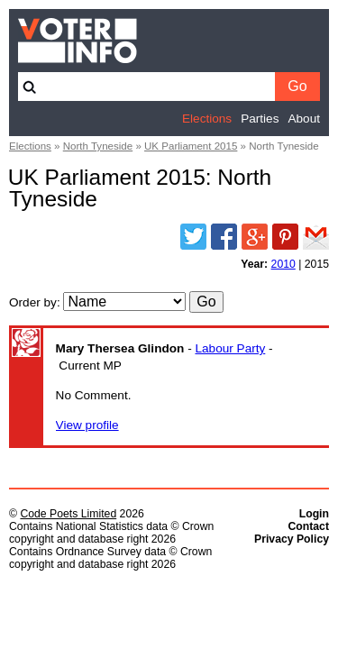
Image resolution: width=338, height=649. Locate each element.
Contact (308, 526)
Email (316, 237)
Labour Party (230, 348)
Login (314, 513)
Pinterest (285, 237)
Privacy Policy (291, 539)
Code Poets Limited (68, 513)
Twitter (193, 237)
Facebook (224, 237)
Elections (207, 118)
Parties (260, 118)
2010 (283, 264)
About (304, 118)
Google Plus (255, 237)
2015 (317, 264)
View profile (87, 425)
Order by (33, 302)
